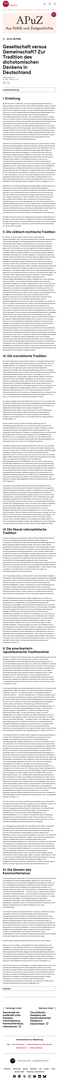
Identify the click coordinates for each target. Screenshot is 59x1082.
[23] (49, 961)
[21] (33, 896)
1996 (53, 10)
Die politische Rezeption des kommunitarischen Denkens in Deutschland (40, 1018)
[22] (22, 923)
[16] (33, 772)
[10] (52, 519)
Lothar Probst (9, 78)
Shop (4, 10)
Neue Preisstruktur (18, 1044)
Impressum (7, 1069)
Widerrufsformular (36, 1047)
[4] (52, 181)
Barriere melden (19, 1072)
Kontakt (46, 1069)
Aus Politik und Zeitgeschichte (24, 10)
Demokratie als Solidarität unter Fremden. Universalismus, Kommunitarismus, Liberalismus (13, 1019)
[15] (27, 768)
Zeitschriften (11, 10)
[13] (39, 719)
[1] (8, 119)
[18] (18, 815)
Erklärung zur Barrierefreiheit (35, 1072)
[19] (9, 848)
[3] (20, 170)
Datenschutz (17, 1069)
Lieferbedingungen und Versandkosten (39, 1044)
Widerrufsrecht (21, 1047)
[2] (34, 161)
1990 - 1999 (46, 10)
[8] (15, 419)
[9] (14, 481)
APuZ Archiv (38, 10)
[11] (18, 642)
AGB (8, 1044)
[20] (47, 864)
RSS (40, 1069)
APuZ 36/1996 (14, 39)
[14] (53, 730)
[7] (25, 390)
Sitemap (25, 1069)
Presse (53, 1069)
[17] (18, 797)
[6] (40, 283)
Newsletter (33, 1069)
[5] (23, 206)
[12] (37, 695)
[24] (11, 979)
